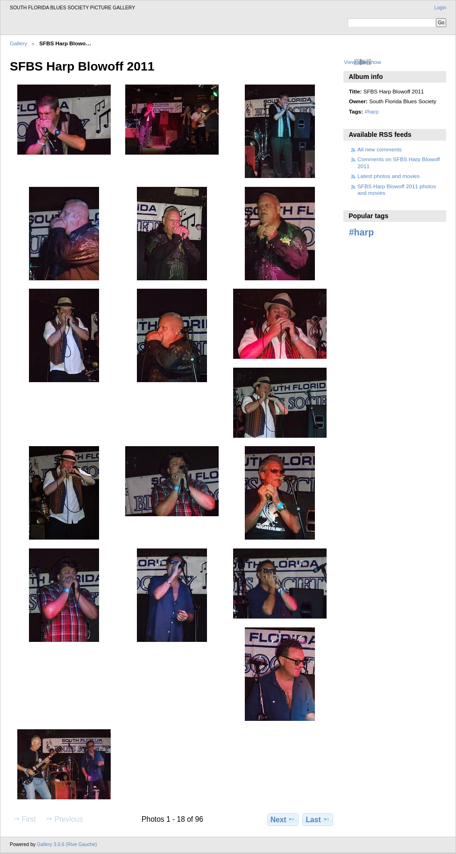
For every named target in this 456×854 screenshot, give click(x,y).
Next (283, 819)
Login (440, 7)
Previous (64, 819)
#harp (371, 111)
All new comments (379, 149)
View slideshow (362, 62)
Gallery (18, 43)
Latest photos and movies (388, 176)
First (24, 819)
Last (318, 819)
